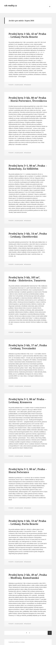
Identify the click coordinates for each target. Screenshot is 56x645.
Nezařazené (28, 84)
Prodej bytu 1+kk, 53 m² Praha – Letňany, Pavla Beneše (27, 522)
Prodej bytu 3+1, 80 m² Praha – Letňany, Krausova (27, 400)
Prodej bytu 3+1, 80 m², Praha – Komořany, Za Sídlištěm (28, 167)
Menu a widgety (50, 8)
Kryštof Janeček (19, 84)
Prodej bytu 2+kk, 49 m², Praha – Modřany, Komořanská (28, 576)
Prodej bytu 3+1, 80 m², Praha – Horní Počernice (28, 470)
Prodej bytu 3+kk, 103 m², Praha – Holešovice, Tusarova (27, 279)
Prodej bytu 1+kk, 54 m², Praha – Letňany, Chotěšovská (28, 235)
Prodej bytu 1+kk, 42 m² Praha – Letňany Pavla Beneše (27, 35)
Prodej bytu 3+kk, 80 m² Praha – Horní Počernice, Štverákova (28, 99)
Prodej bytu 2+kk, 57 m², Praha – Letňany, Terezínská (28, 347)
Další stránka (50, 633)
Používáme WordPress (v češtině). (17, 642)
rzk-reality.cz (10, 5)
